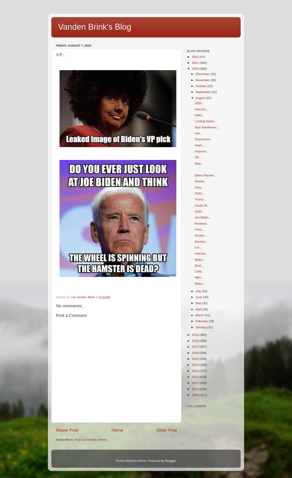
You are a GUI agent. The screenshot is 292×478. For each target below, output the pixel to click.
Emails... (201, 235)
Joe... (198, 133)
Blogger (170, 460)
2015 (196, 359)
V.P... (198, 247)
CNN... (199, 271)
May (199, 303)
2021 (196, 62)
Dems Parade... (205, 175)
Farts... (199, 229)
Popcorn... (202, 151)
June (199, 297)
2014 (196, 364)
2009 (196, 395)
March (200, 315)
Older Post (166, 430)
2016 (196, 353)
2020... (199, 103)
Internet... (201, 253)
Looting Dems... (205, 121)
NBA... (199, 277)
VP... (198, 157)
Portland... (202, 223)
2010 (196, 389)
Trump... (200, 199)
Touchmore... (204, 139)
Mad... (199, 163)
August (201, 98)
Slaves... (201, 181)
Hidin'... (200, 145)
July (199, 291)
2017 (196, 346)
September (203, 92)
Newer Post (67, 430)
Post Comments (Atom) (91, 439)
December (203, 74)
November (203, 80)
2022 (196, 56)
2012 (196, 377)
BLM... (199, 265)
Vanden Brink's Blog (94, 27)
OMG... (200, 115)
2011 (196, 383)
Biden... (200, 259)
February (202, 321)
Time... (199, 187)
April (199, 309)
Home (117, 430)
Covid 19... (202, 205)
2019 (196, 335)
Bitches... (201, 241)
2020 (196, 68)
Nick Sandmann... (207, 127)
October (201, 86)
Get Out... (201, 109)
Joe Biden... (203, 217)
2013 (196, 371)
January (201, 327)
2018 (196, 341)
